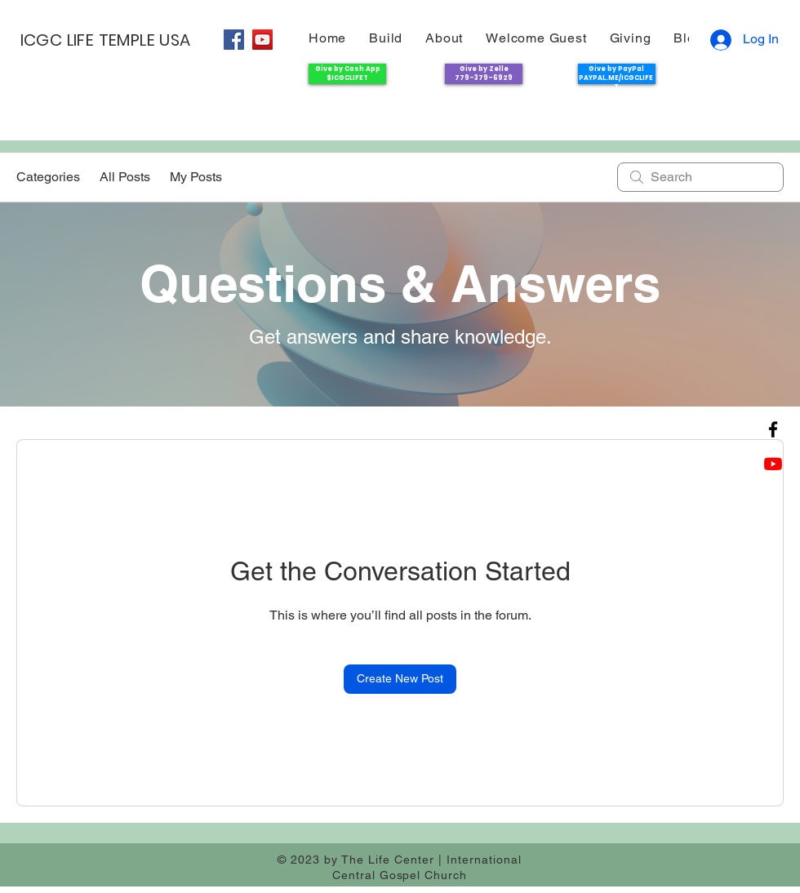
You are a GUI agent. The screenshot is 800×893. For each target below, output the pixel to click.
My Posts (196, 176)
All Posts (125, 176)
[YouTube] (262, 39)
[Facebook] (234, 39)
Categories (48, 176)
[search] (700, 177)
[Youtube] (773, 463)
